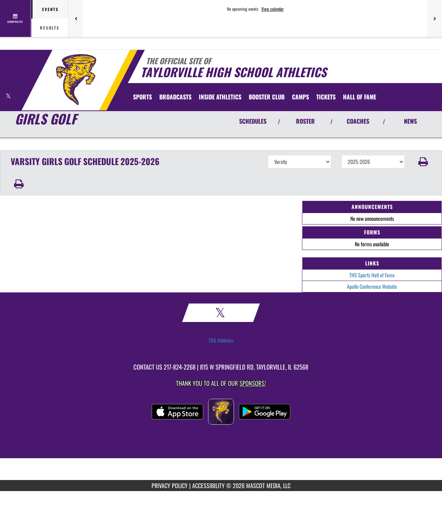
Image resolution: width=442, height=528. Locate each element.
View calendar (272, 9)
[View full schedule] (15, 18)
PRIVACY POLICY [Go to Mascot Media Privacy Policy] (170, 485)
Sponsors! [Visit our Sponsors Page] (252, 383)
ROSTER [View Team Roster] (305, 121)
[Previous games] (75, 18)
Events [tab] (50, 9)
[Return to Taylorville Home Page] (76, 79)
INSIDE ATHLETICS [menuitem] (220, 96)
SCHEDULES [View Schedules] (252, 121)
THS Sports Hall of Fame (372, 275)
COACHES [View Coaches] (358, 121)
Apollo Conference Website (372, 286)
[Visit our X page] (8, 96)
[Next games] (434, 18)
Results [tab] (49, 28)
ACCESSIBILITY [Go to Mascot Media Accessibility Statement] (208, 485)
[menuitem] (175, 96)
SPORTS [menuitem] (142, 96)
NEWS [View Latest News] (410, 121)
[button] (423, 162)
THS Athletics (221, 340)
